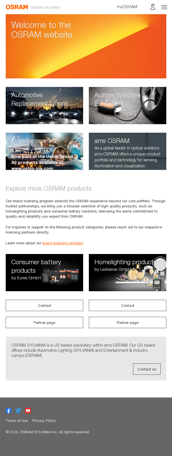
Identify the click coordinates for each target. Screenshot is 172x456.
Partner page (44, 322)
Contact (44, 305)
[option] (86, 46)
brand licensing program (62, 243)
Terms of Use (17, 420)
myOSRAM (127, 6)
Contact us (147, 369)
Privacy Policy (44, 420)
